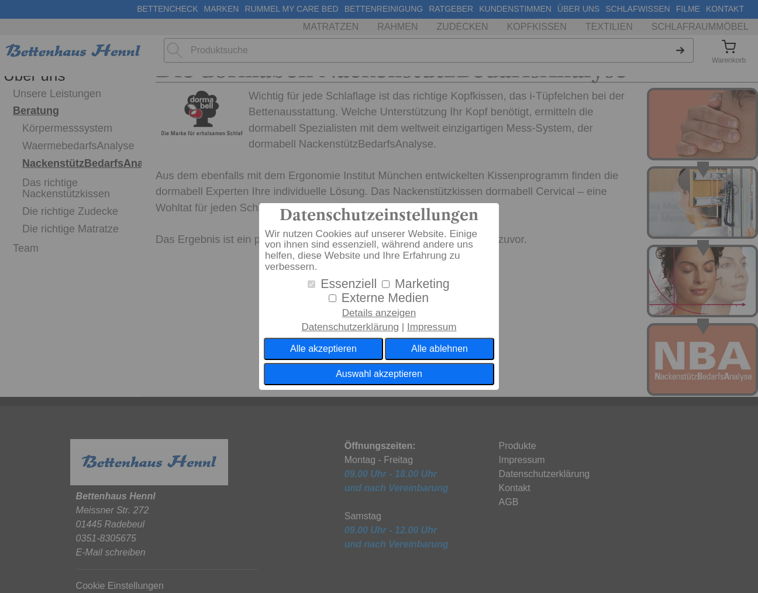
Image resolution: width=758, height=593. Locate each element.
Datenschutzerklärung (349, 327)
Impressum (432, 327)
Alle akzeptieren (323, 349)
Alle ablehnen (439, 349)
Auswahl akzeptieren (379, 374)
